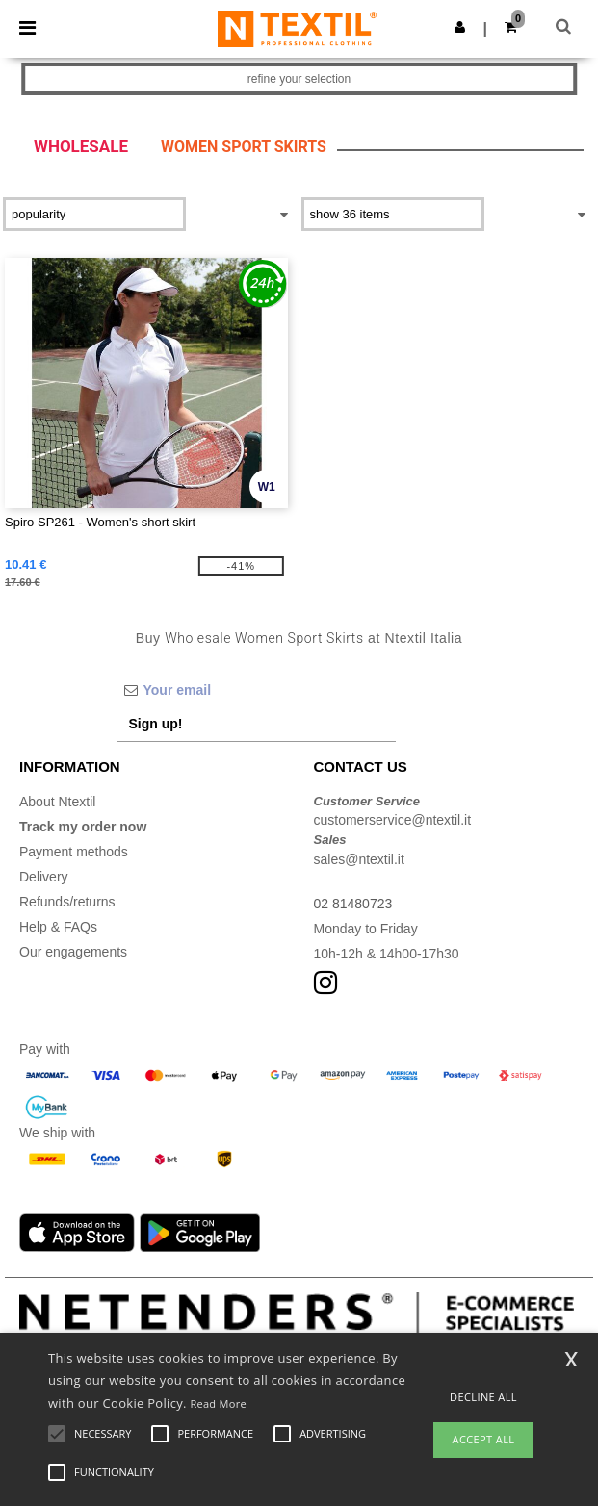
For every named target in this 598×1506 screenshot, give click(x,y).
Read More (218, 1403)
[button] (460, 27)
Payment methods (73, 851)
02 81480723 (353, 903)
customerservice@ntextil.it (393, 820)
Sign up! (156, 723)
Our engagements (73, 951)
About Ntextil (57, 801)
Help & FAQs (58, 926)
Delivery (43, 876)
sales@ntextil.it (359, 859)
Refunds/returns (67, 901)
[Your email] (256, 690)
